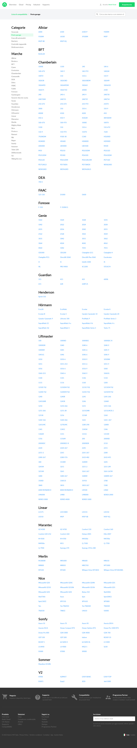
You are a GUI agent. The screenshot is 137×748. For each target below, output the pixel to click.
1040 (62, 345)
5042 (62, 248)
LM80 (62, 495)
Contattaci (46, 735)
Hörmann (15, 110)
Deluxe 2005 (86, 534)
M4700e (107, 539)
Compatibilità (7, 727)
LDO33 (84, 512)
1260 (106, 415)
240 (39, 95)
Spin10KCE (108, 597)
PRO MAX (64, 267)
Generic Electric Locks (19, 98)
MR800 (41, 565)
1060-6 (63, 373)
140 (83, 67)
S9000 (84, 651)
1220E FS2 (42, 392)
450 (105, 113)
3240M (84, 462)
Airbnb (20, 722)
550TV (84, 132)
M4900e (41, 543)
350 (61, 109)
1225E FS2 (86, 392)
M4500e (85, 539)
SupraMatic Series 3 (89, 328)
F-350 (40, 207)
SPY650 (85, 601)
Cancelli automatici (18, 38)
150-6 (84, 76)
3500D (40, 481)
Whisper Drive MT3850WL (113, 570)
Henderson (15, 107)
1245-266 (107, 397)
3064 (40, 243)
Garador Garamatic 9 (45, 319)
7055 (106, 248)
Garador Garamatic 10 (89, 314)
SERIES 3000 (43, 499)
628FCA (85, 284)
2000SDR (85, 443)
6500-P (84, 32)
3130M (63, 462)
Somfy (13, 143)
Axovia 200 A (108, 623)
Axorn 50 (41, 623)
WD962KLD (86, 169)
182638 (41, 81)
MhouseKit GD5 (109, 587)
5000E (84, 123)
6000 (40, 32)
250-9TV (85, 104)
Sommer (14, 146)
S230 (106, 647)
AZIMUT (63, 677)
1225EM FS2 (108, 392)
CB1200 (63, 253)
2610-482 (85, 457)
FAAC (13, 85)
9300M (106, 32)
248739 (85, 99)
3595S (84, 481)
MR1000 (63, 561)
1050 (40, 359)
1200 (106, 383)
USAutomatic (16, 153)
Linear (13, 116)
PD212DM (42, 155)
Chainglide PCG (43, 257)
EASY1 (40, 681)
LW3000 (63, 146)
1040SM (41, 350)
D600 (84, 195)
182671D (63, 90)
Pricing (28, 5)
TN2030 (41, 611)
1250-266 (63, 406)
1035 (106, 220)
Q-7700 (107, 543)
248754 (107, 99)
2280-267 (42, 457)
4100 (62, 113)
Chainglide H (108, 253)
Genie (13, 101)
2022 (62, 225)
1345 (40, 429)
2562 (40, 234)
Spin (83, 597)
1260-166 (42, 420)
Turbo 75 (107, 328)
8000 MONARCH (66, 490)
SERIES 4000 (65, 499)
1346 (106, 429)
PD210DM (86, 151)
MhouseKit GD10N (67, 587)
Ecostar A (107, 309)
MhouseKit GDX (66, 592)
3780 (106, 481)
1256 (62, 415)
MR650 (106, 561)
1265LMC (42, 425)
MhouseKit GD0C (66, 583)
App (52, 735)
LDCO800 (64, 512)
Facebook (45, 717)
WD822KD (108, 165)
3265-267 (85, 471)
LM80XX (85, 495)
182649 (107, 81)
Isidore (84, 637)
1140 (40, 378)
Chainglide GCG (87, 253)
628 (61, 284)
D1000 (62, 195)
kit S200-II (64, 642)
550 (61, 127)
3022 (84, 234)
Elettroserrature (17, 47)
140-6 (106, 67)
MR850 (63, 565)
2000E (84, 90)
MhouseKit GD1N (88, 587)
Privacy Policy (24, 735)
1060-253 (42, 373)
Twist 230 (15, 150)
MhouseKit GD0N (88, 583)
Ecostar (84, 309)
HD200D (107, 137)
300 (39, 462)
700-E (40, 182)
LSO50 (40, 517)
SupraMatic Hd (43, 328)
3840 (40, 485)
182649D (41, 85)
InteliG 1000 (86, 262)
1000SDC (85, 341)
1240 (40, 397)
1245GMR (42, 401)
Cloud (21, 5)
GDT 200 (63, 637)
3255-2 (84, 467)
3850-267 (85, 485)
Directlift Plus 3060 (89, 257)
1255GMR (86, 411)
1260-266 (63, 420)
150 (61, 76)
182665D (107, 85)
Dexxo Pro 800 (43, 633)
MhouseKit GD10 (44, 587)
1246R (106, 401)
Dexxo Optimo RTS (89, 628)
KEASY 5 (41, 642)
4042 (84, 243)
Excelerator (108, 257)
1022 (40, 220)
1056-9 (84, 369)
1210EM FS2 (65, 387)
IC (61, 262)
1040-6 (84, 345)
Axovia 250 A (43, 628)
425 (83, 279)
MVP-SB (41, 41)
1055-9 (106, 364)
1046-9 (106, 355)
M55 (62, 543)
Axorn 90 (85, 623)
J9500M (85, 37)
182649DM (64, 85)
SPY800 (107, 601)
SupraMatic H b (87, 323)
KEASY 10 (107, 637)
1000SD (63, 341)
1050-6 (63, 359)
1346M (41, 434)
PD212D (107, 151)
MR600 (84, 561)
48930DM (107, 118)
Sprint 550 (42, 297)
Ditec (13, 82)
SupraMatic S (64, 328)
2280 (106, 453)
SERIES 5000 (86, 499)
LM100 (84, 490)
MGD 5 (84, 647)
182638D (63, 81)
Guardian (14, 104)
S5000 (40, 651)
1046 (62, 355)
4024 (62, 243)
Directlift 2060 (65, 257)
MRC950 (85, 565)
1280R (106, 425)
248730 (107, 95)
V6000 (106, 611)
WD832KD (42, 169)
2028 (106, 225)
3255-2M (107, 467)
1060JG (106, 373)
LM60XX (41, 495)
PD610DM (108, 155)
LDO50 (106, 512)
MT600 (63, 570)
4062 (106, 243)
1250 (40, 406)
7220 (106, 132)
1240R (62, 397)
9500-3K (63, 137)
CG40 (84, 137)
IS (104, 262)
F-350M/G (64, 207)
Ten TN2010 (64, 606)
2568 (62, 234)
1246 (84, 401)
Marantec (15, 119)
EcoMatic (63, 309)
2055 (106, 229)
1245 (84, 397)
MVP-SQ (63, 41)
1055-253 (63, 364)
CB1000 (41, 253)
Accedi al (108, 4)
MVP (105, 37)
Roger (13, 140)
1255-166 (107, 406)
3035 (40, 239)
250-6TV (41, 104)
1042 (40, 225)
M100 (106, 146)
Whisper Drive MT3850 (90, 570)
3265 (62, 471)
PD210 (62, 151)
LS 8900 (41, 647)
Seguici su (45, 714)
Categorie (18, 27)
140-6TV (41, 71)
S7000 (62, 651)
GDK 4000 (86, 633)
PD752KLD (42, 165)
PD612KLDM (87, 160)
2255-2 (41, 453)
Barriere (14, 41)
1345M (84, 429)
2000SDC (41, 443)
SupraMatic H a (65, 323)
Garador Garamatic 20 (111, 314)
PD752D (107, 160)
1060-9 (84, 373)
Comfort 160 (108, 529)
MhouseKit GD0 (44, 583)
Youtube (45, 722)
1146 (84, 378)
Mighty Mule (16, 125)
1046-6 (84, 355)
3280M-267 (108, 476)
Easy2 (62, 681)
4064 (40, 248)
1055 (40, 364)
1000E (40, 67)
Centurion (15, 70)
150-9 (106, 76)
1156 (62, 383)
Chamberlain (16, 73)
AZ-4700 (63, 529)
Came (13, 67)
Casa (20, 717)
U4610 (84, 611)
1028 (84, 220)
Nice (13, 128)
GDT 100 (41, 637)
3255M (41, 471)
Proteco (14, 131)
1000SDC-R (108, 341)
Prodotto (5, 714)
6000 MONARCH (44, 490)
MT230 (41, 570)
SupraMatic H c (109, 323)
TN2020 (107, 606)
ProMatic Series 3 (110, 319)
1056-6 (63, 369)
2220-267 (63, 448)
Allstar (13, 58)
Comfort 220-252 (44, 534)
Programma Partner (49, 727)
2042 (84, 229)
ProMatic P (86, 319)
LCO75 (40, 512)
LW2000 (41, 146)
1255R (40, 415)
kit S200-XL (86, 642)
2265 (62, 453)
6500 (62, 32)
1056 (40, 369)
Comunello (15, 76)
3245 (106, 462)
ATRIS (40, 677)
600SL (106, 279)
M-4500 (41, 539)
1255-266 (42, 411)
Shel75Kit (41, 597)
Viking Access (16, 159)
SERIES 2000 (108, 495)
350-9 (106, 109)
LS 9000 (63, 647)
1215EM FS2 (108, 387)
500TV (106, 123)
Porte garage (16, 35)
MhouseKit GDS (44, 592)
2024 (84, 225)
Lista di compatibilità (19, 14)
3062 (106, 239)
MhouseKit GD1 (109, 583)
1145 (62, 378)
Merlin (13, 122)
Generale (14, 32)
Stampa (44, 724)
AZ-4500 (41, 529)
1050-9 (84, 359)
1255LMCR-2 (109, 411)
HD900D (107, 141)
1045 (62, 350)
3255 (62, 467)
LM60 (106, 490)
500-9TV (63, 123)
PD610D (85, 155)
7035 (84, 248)
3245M (41, 467)
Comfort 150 (86, 529)
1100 (62, 67)
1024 (62, 220)
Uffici (20, 724)
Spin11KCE (42, 601)
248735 (63, 99)
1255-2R (63, 411)
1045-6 (84, 350)
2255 (106, 448)
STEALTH (107, 267)
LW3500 (85, 146)
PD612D (41, 160)
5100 (40, 127)
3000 (40, 109)
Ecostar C (63, 314)
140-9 (62, 71)
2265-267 (85, 453)
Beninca (14, 61)
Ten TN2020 (86, 606)
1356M (63, 439)
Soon (62, 597)
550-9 (40, 132)
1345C (62, 429)
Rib (12, 137)
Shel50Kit (107, 592)
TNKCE (62, 611)
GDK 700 (107, 633)
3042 (62, 239)
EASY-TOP (107, 677)
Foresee (14, 92)
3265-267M (108, 471)
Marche (16, 54)
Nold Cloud (6, 719)
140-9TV (85, 71)
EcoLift (40, 309)
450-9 (62, 118)
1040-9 (106, 345)
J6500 (62, 37)
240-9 (84, 95)
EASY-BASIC (86, 677)
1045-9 (106, 350)
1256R (84, 415)
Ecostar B (41, 314)
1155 (40, 383)
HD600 (63, 141)
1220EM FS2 (65, 392)
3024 (106, 234)
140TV (40, 76)
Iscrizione (97, 714)
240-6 (62, 95)
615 (39, 284)
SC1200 (85, 267)
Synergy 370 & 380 (89, 548)
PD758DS (63, 165)
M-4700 (63, 539)
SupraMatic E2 (43, 323)
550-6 (84, 127)
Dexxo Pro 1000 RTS (111, 628)
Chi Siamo (5, 722)
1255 (84, 406)
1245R (62, 401)
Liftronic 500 (64, 319)
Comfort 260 (64, 534)
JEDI (83, 681)
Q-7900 (41, 548)
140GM (106, 71)
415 (61, 279)
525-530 (41, 195)
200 (83, 439)
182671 (41, 90)
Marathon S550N (44, 664)
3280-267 (63, 476)
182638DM (86, 81)
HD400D (41, 141)
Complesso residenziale (27, 719)
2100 (106, 90)
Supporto (46, 5)
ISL (39, 267)
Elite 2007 (107, 534)
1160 (84, 383)
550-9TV (63, 132)
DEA (13, 79)
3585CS (63, 481)
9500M (41, 37)
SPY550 (63, 601)
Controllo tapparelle (18, 44)
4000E (40, 113)
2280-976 (63, 457)
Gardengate (15, 95)
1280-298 (85, 425)
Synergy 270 (64, 548)
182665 (85, 85)
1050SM (107, 359)
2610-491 (107, 457)
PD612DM (64, 160)
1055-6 (84, 364)
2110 (106, 443)
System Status (58, 735)
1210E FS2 (42, 387)
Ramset (14, 134)
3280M (84, 476)
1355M (106, 434)
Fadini (13, 89)
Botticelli (41, 54)
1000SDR (41, 345)
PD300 (62, 155)
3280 (40, 476)
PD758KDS (86, 165)
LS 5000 (107, 642)
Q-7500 (85, 543)
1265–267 (107, 420)
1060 (106, 369)
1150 (106, 378)
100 (39, 341)
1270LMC (63, 425)
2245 (84, 448)
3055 (84, 239)
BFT (13, 64)
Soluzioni (36, 5)
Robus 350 (86, 592)
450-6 (40, 118)
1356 (40, 439)
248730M (42, 99)
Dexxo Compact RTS (67, 628)
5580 (106, 485)
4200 (84, 113)
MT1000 (107, 565)
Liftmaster (15, 113)
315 (39, 279)
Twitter (44, 719)
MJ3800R (41, 561)
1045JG (41, 355)
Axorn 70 (63, 623)
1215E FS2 (86, 387)
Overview (12, 5)
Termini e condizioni (35, 735)
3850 (62, 485)
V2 (12, 156)
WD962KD (64, 169)
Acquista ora (127, 5)
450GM (85, 118)
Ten (39, 606)
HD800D (85, 141)
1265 (84, 420)
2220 (40, 448)
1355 (62, 434)
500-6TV (41, 123)
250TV (106, 104)
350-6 (84, 109)
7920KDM (42, 137)
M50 (40, 151)
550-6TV (107, 127)
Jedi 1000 (107, 681)
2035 (40, 229)
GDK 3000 (64, 633)
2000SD (107, 439)
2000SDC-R (64, 443)
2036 (62, 229)
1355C (84, 434)
